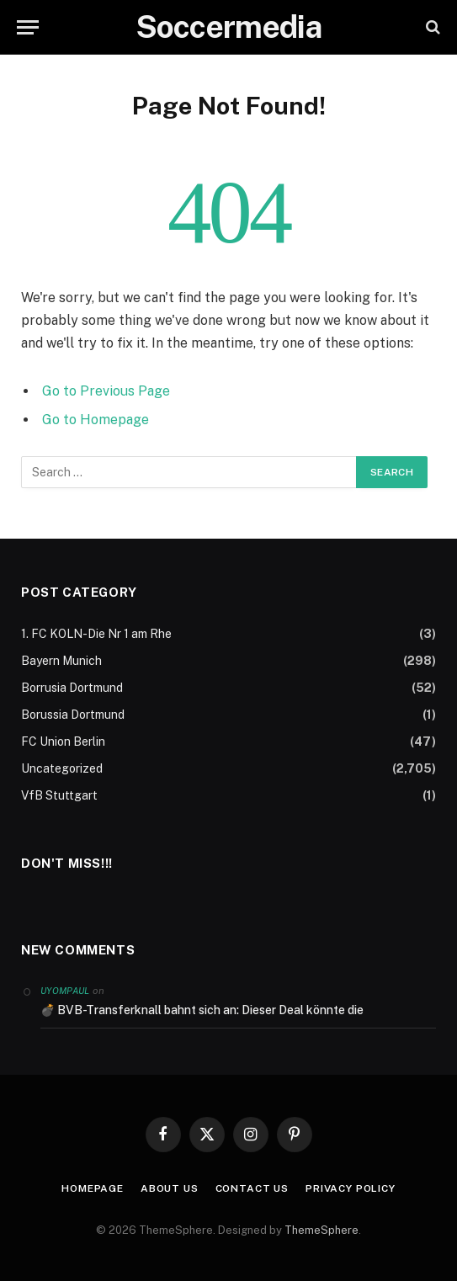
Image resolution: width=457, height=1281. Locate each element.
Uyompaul (65, 991)
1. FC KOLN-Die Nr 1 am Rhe (96, 633)
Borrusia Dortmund (72, 687)
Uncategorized (62, 768)
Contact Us (252, 1188)
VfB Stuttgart (59, 795)
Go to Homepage (95, 420)
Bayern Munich (61, 660)
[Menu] (28, 27)
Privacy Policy (351, 1188)
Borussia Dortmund (73, 714)
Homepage (92, 1188)
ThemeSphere (321, 1230)
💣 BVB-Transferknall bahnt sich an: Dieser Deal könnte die (202, 1010)
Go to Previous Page (106, 391)
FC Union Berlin (63, 741)
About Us (170, 1188)
